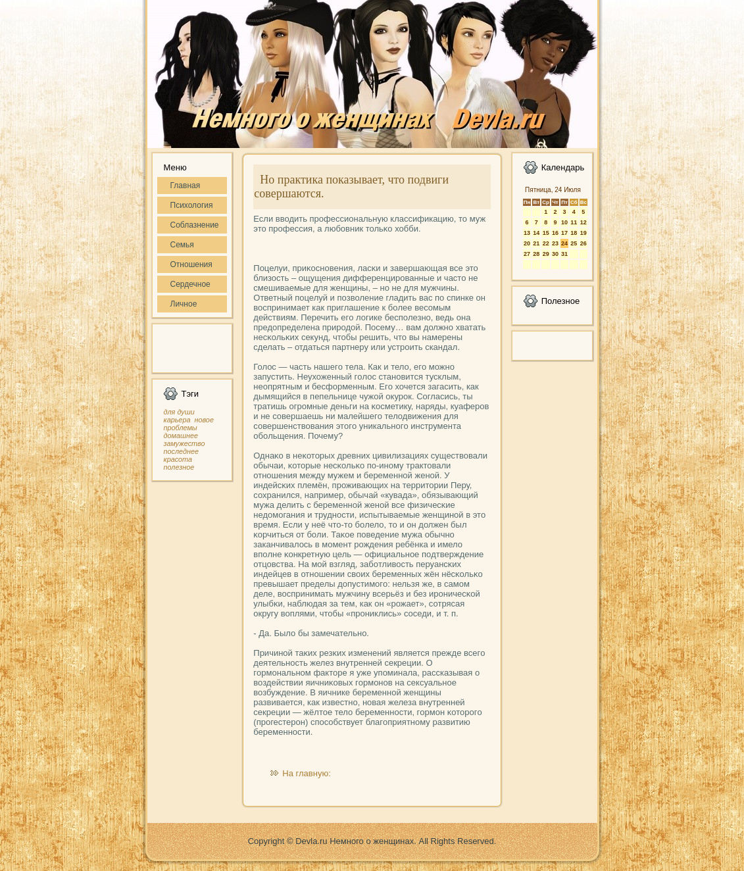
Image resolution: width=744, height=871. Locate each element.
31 (564, 254)
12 (583, 222)
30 (555, 254)
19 (583, 233)
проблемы (180, 428)
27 (527, 254)
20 (527, 243)
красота (178, 459)
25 (573, 243)
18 (573, 233)
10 (564, 222)
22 (546, 243)
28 (536, 254)
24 (564, 243)
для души (179, 412)
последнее (181, 451)
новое (203, 420)
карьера (177, 420)
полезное (179, 467)
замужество (184, 443)
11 (573, 222)
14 (536, 233)
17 (564, 233)
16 (555, 233)
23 (555, 243)
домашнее (181, 435)
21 (536, 243)
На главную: (306, 773)
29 (546, 254)
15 (546, 233)
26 (583, 243)
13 (527, 233)
